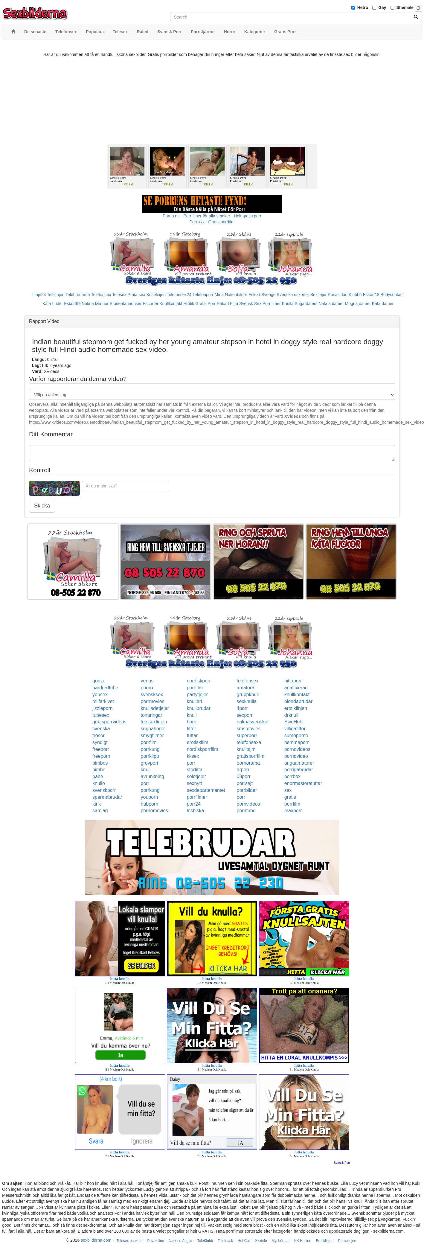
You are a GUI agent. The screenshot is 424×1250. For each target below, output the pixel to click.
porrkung (150, 749)
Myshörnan (280, 1241)
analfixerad (296, 687)
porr (191, 763)
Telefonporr (203, 294)
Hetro (362, 7)
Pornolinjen (347, 1241)
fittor (191, 728)
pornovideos (297, 749)
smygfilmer (152, 735)
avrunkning (152, 776)
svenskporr (104, 790)
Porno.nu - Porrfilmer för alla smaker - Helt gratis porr (212, 216)
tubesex (100, 715)
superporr (247, 735)
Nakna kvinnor (95, 303)
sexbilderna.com (96, 1240)
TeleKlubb (205, 1241)
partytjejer (197, 694)
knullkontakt (297, 694)
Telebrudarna (77, 294)
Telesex (119, 294)
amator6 (245, 687)
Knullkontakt (170, 303)
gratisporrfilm (250, 756)
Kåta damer (383, 303)
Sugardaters (306, 303)
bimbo (99, 769)
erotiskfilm (197, 742)
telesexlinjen (154, 721)
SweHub (293, 721)
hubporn (149, 804)
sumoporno (296, 735)
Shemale (405, 7)
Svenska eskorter (293, 294)
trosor (98, 735)
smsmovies (249, 728)
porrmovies (152, 701)
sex (288, 790)
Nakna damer (331, 303)
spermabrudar (107, 797)
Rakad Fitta (227, 303)
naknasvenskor (253, 721)
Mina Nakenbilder (231, 294)
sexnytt (194, 783)
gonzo (99, 680)
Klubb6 (355, 294)
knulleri (194, 701)
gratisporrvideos (109, 721)
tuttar (192, 735)
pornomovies (154, 810)
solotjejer (196, 776)
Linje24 (39, 294)
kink (96, 804)
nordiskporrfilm (202, 749)
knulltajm (246, 749)
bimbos (100, 763)
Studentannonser (126, 303)
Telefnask (225, 1241)
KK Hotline (302, 1241)
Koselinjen (156, 294)
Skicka (42, 506)
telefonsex (248, 680)
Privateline (155, 1241)
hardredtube (105, 687)
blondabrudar (298, 701)
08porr (244, 776)
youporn (149, 797)
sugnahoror (153, 728)
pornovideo (296, 756)
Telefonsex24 (179, 294)
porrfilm (195, 687)
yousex (100, 694)
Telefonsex (101, 294)
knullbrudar (199, 708)
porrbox (292, 776)
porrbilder (247, 790)
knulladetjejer (155, 708)
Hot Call (244, 1241)
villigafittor (295, 728)
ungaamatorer (299, 763)
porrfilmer (197, 797)
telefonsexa (249, 742)
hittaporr (293, 680)
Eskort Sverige (262, 294)
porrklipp (150, 756)
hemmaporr (296, 742)
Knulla (288, 303)
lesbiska (195, 810)
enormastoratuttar (303, 783)
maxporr (293, 810)
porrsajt (245, 783)
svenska (101, 728)
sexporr (245, 715)
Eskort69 (72, 303)
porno (147, 687)
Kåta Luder (52, 303)
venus (147, 680)
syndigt (100, 742)
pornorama (248, 763)
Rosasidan (337, 294)
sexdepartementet (206, 790)
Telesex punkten (130, 1241)
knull (192, 715)
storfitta (194, 769)
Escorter (150, 303)
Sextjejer (318, 294)
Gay (382, 7)
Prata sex (136, 294)
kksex (193, 756)
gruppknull (248, 694)
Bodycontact (392, 294)
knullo (98, 783)
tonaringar (151, 715)
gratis (290, 797)
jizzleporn (102, 708)
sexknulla (247, 701)
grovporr (150, 763)
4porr (242, 708)
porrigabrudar (298, 769)
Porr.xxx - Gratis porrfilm (212, 221)
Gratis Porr (205, 303)
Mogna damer (358, 303)
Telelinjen (55, 294)
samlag (100, 810)
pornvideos (248, 804)
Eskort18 (371, 294)
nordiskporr (199, 680)
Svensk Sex (250, 303)
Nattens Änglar (180, 1241)
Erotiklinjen (324, 1241)
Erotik (188, 303)
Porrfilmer (272, 303)
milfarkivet (103, 701)
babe (97, 776)
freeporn (101, 756)
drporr (243, 769)
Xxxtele (261, 1241)
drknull (291, 715)
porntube (246, 810)
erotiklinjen (295, 708)
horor (192, 721)
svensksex (152, 694)
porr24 (194, 804)
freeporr (100, 749)
